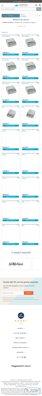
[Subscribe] (28, 293)
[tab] (21, 328)
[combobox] (21, 9)
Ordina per (22, 14)
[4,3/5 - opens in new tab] (21, 318)
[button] (39, 15)
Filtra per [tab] (10, 15)
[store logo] (21, 5)
